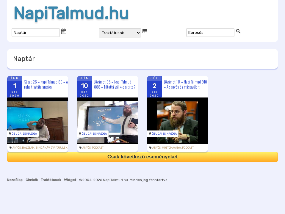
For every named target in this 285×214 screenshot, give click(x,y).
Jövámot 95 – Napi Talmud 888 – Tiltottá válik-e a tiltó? (115, 84)
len (65, 147)
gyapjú (56, 147)
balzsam (28, 147)
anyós (16, 147)
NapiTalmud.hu (71, 13)
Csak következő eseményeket (142, 157)
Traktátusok (51, 180)
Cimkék (32, 180)
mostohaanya (171, 147)
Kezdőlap (15, 180)
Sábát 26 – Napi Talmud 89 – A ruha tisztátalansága (46, 84)
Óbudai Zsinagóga (24, 133)
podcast (98, 147)
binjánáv (43, 147)
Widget (70, 180)
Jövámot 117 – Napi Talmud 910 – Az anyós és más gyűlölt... (185, 84)
